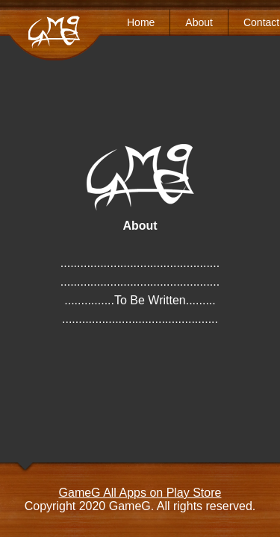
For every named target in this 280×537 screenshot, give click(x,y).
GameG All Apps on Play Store (140, 492)
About (199, 22)
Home (141, 22)
